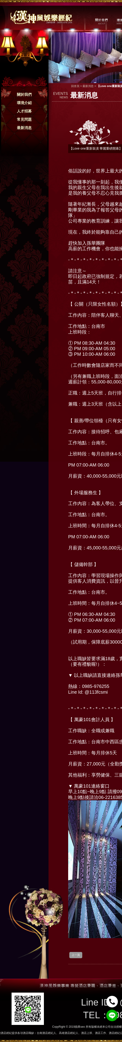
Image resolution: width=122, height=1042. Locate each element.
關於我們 (24, 94)
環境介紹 (24, 103)
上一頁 (76, 955)
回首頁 (75, 86)
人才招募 (24, 111)
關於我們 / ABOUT (101, 21)
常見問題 (24, 119)
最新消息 (24, 128)
